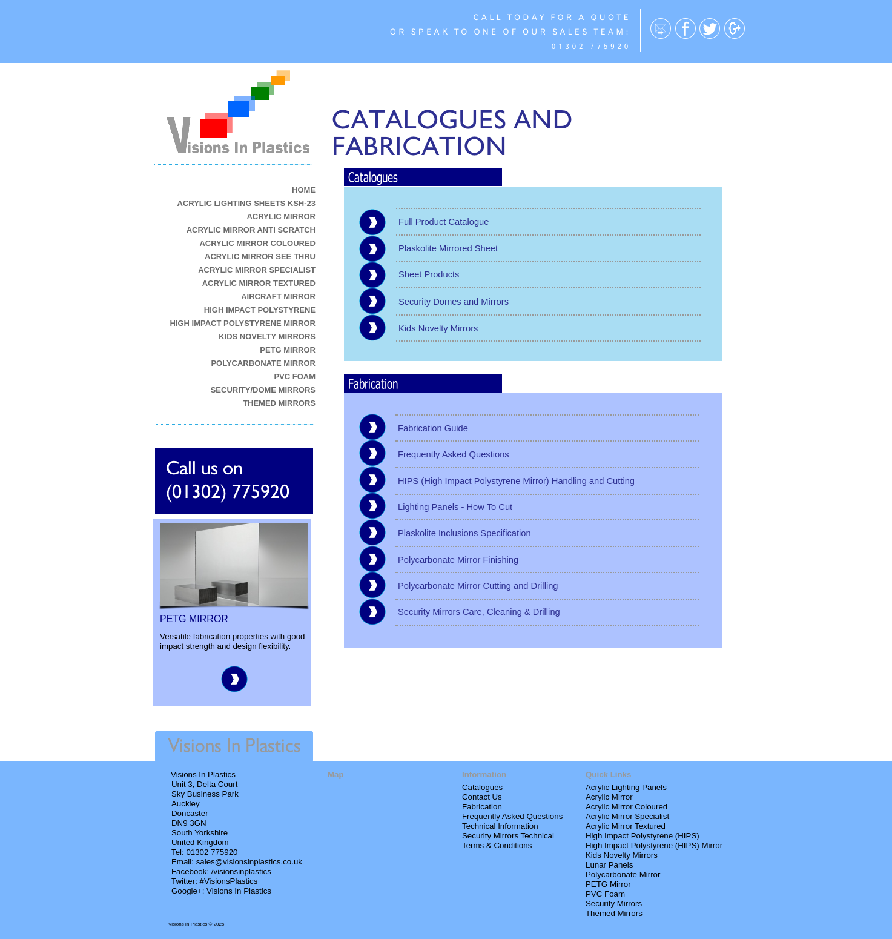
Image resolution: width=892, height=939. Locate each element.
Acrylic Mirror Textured (626, 826)
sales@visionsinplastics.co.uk (249, 861)
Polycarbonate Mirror (623, 874)
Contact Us (482, 796)
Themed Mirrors (614, 913)
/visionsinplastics (241, 871)
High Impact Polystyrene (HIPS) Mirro (653, 845)
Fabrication (482, 806)
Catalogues (482, 787)
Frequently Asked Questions (512, 816)
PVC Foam (605, 893)
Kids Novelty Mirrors (622, 855)
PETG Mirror (608, 884)
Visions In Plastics (238, 890)
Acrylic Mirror (609, 796)
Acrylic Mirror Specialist (627, 816)
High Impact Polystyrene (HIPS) (642, 835)
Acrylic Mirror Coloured (626, 806)
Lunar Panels (609, 864)
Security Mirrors (614, 903)
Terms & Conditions (497, 845)
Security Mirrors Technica (507, 835)
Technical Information (500, 826)
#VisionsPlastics (229, 881)
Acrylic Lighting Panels (626, 787)
